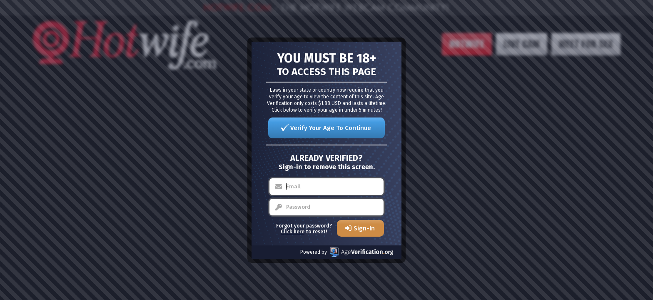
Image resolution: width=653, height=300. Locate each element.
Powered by (346, 252)
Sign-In (364, 228)
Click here (292, 232)
